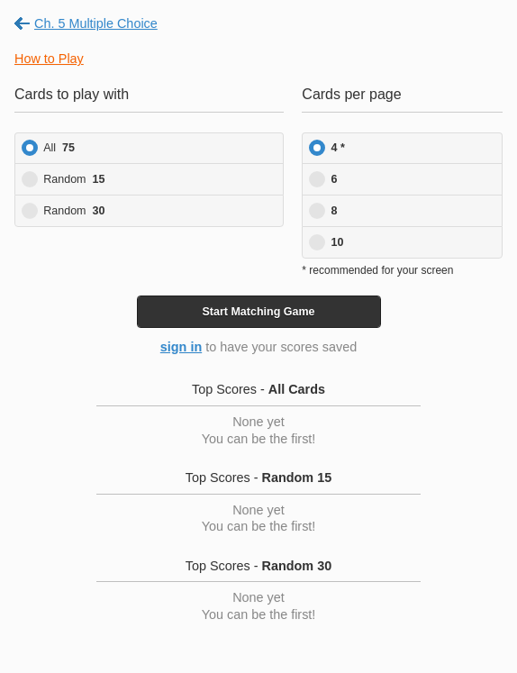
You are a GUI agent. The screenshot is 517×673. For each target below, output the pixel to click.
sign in (181, 347)
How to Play (49, 58)
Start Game (258, 311)
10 (337, 242)
